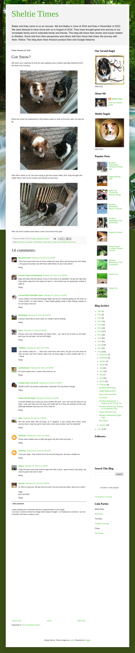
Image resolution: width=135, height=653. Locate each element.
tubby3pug (22, 315)
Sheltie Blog (37, 242)
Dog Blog (21, 242)
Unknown (22, 436)
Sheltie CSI (113, 288)
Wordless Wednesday (107, 388)
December (104, 355)
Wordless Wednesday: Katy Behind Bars (115, 220)
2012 (100, 352)
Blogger (87, 640)
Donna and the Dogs (26, 398)
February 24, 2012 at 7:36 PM (47, 398)
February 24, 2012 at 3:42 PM (39, 315)
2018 (100, 331)
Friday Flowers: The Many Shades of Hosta (116, 248)
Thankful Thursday (102, 524)
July (101, 368)
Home (49, 621)
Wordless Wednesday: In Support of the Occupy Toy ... (111, 402)
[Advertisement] (48, 598)
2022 (100, 318)
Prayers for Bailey (115, 232)
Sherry (21, 466)
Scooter (21, 483)
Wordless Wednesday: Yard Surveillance (115, 262)
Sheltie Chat (56, 242)
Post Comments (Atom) (31, 625)
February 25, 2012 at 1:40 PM (36, 466)
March (102, 381)
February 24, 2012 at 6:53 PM (42, 368)
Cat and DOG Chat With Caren (30, 295)
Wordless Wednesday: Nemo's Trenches (115, 207)
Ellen (20, 418)
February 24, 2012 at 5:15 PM (37, 348)
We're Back (103, 421)
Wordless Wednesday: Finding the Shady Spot (116, 166)
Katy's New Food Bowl (107, 394)
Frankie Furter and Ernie (28, 383)
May (101, 375)
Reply (20, 267)
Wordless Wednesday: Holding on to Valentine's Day (111, 408)
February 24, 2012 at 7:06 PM (50, 383)
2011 (100, 429)
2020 (100, 325)
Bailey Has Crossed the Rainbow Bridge (115, 193)
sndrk (72, 640)
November (104, 358)
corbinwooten (24, 368)
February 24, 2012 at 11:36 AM (43, 258)
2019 (100, 328)
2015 (100, 341)
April (101, 378)
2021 (100, 321)
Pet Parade (99, 533)
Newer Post (16, 621)
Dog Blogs (28, 242)
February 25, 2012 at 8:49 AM (38, 436)
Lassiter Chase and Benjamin (30, 275)
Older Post (81, 621)
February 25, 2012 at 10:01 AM (39, 451)
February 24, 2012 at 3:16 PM (55, 295)
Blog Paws (99, 514)
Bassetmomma (24, 258)
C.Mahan (22, 348)
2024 (100, 311)
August (102, 365)
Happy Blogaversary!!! (107, 391)
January (103, 425)
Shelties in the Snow (69, 242)
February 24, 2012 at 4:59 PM (35, 330)
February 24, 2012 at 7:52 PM (34, 418)
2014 (100, 345)
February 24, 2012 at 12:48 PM (55, 275)
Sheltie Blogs (47, 242)
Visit (103, 497)
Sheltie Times (35, 14)
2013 (100, 348)
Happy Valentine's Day (107, 412)
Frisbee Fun (113, 274)
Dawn (20, 330)
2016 (100, 338)
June (102, 371)
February (103, 385)
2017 (100, 335)
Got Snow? (103, 398)
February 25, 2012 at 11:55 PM (37, 483)
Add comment (18, 504)
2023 (100, 315)
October (103, 361)
